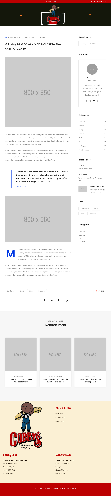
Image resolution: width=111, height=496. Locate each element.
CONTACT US (60, 417)
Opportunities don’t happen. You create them (21, 380)
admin (44, 38)
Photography (29, 38)
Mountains (41, 291)
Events (22, 291)
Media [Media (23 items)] (82, 213)
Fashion (81, 134)
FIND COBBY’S (60, 413)
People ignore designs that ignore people (90, 380)
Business (81, 122)
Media (80, 138)
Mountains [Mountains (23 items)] (93, 213)
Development (11, 291)
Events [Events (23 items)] (96, 208)
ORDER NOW (60, 421)
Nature (80, 142)
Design (80, 130)
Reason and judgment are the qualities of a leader (55, 380)
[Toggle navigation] (21, 15)
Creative (81, 126)
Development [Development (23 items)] (85, 208)
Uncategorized (83, 150)
